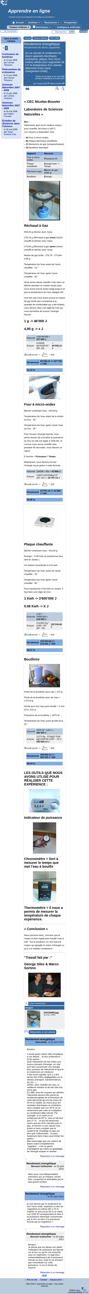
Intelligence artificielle (67, 27)
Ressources (51, 22)
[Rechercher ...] (60, 32)
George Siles (42, 84)
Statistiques (42, 27)
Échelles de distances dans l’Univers (11, 123)
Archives (33, 22)
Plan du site (31, 1280)
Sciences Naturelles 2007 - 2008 (11, 87)
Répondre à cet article (42, 1032)
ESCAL (79, 1292)
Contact (43, 1280)
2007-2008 (54, 38)
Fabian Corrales (9, 115)
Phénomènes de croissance (11, 70)
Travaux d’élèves (18, 27)
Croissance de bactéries (10, 55)
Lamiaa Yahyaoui (9, 63)
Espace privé (55, 1280)
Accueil (18, 22)
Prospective (70, 22)
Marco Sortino (56, 84)
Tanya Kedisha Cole (10, 133)
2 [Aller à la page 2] (6, 48)
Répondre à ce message (52, 1156)
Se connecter (10, 31)
